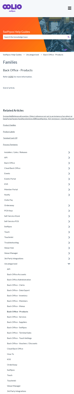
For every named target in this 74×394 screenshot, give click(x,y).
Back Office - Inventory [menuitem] (17, 295)
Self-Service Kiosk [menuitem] (12, 216)
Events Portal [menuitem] (10, 179)
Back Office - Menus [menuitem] (16, 306)
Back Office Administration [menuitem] (19, 279)
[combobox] (34, 37)
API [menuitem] (6, 157)
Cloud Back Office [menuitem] (12, 168)
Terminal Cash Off (10, 138)
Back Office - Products (53, 54)
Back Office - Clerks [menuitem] (16, 285)
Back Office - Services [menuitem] (16, 317)
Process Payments (10, 144)
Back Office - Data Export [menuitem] (18, 290)
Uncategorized (32, 54)
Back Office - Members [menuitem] (17, 301)
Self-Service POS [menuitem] (11, 221)
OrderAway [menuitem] (12, 364)
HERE (10, 76)
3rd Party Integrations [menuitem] (13, 258)
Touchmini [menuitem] (8, 237)
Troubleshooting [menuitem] (11, 242)
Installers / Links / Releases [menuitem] (15, 152)
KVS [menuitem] (6, 184)
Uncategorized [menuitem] (10, 263)
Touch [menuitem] (7, 232)
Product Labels (9, 132)
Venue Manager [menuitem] (11, 253)
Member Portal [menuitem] (11, 189)
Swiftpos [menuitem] (8, 226)
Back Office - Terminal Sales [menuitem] (19, 332)
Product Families (9, 125)
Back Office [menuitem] (9, 163)
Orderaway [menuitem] (9, 205)
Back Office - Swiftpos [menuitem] (17, 327)
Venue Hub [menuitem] (9, 248)
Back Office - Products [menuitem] (17, 311)
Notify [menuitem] (7, 194)
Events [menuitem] (7, 173)
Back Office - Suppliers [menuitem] (17, 322)
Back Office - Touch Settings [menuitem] (19, 338)
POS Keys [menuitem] (8, 210)
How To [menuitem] (10, 354)
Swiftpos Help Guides (16, 31)
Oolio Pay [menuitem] (8, 200)
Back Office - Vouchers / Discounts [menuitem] (22, 343)
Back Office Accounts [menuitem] (16, 274)
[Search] (68, 37)
